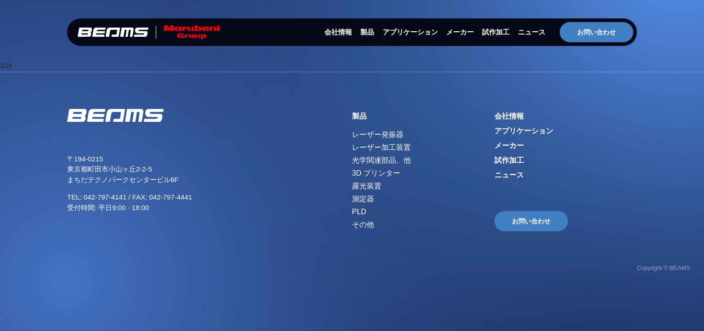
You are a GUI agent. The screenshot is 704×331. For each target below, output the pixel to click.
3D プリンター (376, 173)
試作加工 (496, 32)
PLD (359, 212)
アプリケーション (410, 32)
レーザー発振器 (377, 134)
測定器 (363, 199)
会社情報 (338, 32)
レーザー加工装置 (381, 147)
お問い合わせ (596, 32)
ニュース (531, 32)
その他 (363, 224)
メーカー (460, 32)
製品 (367, 32)
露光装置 (366, 186)
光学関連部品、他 (381, 160)
